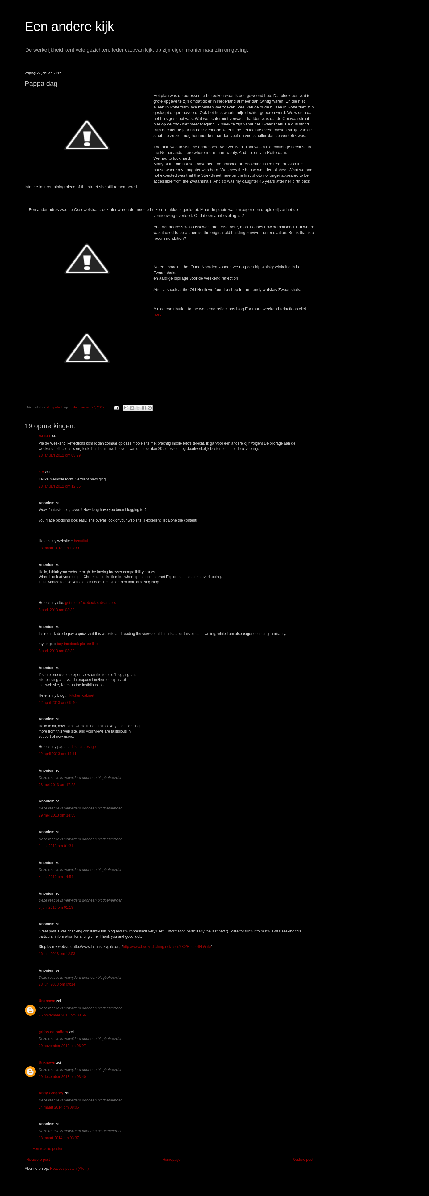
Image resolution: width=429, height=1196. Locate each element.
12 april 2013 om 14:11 (58, 754)
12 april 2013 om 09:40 (58, 702)
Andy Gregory (51, 1093)
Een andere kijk (69, 26)
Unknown (47, 1001)
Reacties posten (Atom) (69, 1168)
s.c (41, 472)
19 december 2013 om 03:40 (62, 1077)
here (157, 314)
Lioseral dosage (83, 747)
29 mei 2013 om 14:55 (57, 815)
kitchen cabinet (81, 695)
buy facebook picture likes (78, 644)
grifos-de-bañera (53, 1032)
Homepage (171, 1159)
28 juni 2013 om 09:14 (57, 984)
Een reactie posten (47, 1149)
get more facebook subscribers (90, 603)
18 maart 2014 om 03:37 (59, 1138)
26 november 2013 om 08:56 (62, 1015)
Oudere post (303, 1159)
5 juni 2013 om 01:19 (56, 907)
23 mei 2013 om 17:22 (57, 785)
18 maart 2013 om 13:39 (59, 548)
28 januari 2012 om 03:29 (60, 455)
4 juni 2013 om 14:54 (56, 877)
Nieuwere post (38, 1159)
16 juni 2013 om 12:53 (57, 954)
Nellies (45, 436)
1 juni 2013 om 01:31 (56, 846)
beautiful (81, 541)
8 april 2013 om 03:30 (56, 610)
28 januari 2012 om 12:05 (60, 486)
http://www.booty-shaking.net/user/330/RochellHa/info (167, 947)
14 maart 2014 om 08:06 (59, 1107)
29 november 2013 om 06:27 (62, 1046)
